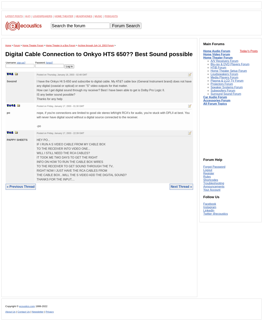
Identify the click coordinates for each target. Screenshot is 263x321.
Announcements (213, 186)
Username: (20, 64)
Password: (49, 64)
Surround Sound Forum (226, 93)
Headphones (84, 16)
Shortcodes (210, 180)
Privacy (50, 311)
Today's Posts (249, 51)
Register (208, 173)
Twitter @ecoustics (215, 213)
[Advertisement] (99, 246)
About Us (10, 311)
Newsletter (37, 311)
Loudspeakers (42, 16)
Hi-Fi (28, 16)
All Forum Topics (215, 103)
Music (98, 16)
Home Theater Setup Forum (229, 70)
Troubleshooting (213, 183)
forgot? (49, 62)
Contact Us (24, 311)
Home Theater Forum (218, 57)
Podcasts (111, 16)
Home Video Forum (216, 54)
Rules (207, 176)
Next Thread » (181, 186)
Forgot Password (214, 166)
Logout (207, 170)
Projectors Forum (222, 84)
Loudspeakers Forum (224, 74)
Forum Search (126, 25)
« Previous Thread (21, 186)
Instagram (209, 207)
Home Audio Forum (216, 51)
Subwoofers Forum (223, 90)
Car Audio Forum (215, 97)
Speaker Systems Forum (227, 87)
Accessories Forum (216, 100)
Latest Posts (14, 16)
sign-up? (21, 62)
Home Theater (64, 16)
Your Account (211, 189)
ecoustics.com (27, 306)
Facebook (209, 203)
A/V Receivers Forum (224, 61)
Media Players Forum (224, 77)
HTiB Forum (218, 67)
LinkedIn (208, 210)
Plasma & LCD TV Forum (227, 80)
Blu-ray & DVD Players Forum (230, 64)
